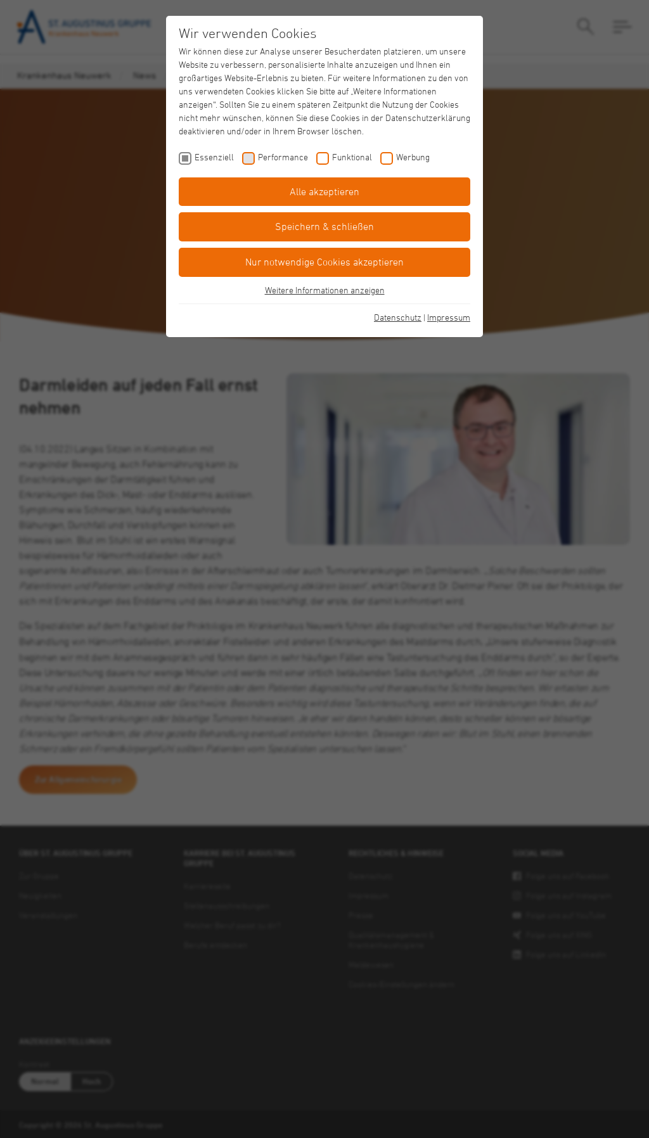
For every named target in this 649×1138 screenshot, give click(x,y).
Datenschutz (397, 317)
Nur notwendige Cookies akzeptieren (324, 261)
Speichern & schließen (324, 226)
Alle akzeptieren (324, 191)
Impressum (448, 317)
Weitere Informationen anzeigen (325, 289)
